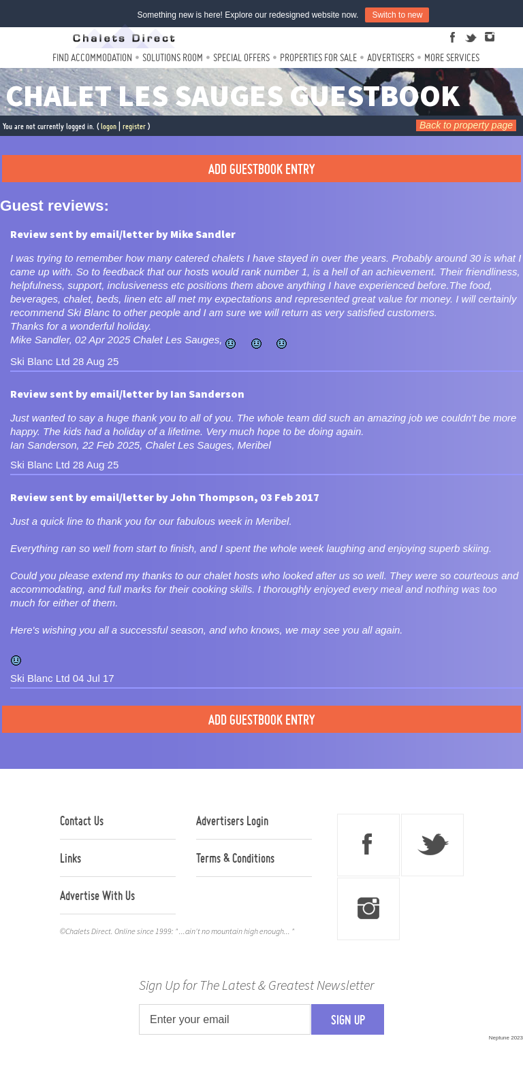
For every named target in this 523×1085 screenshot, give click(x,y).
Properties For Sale (318, 57)
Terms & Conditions (235, 857)
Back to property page (466, 125)
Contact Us (82, 820)
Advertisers (390, 57)
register (134, 126)
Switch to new (397, 15)
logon (108, 126)
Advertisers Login (232, 820)
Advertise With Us (97, 895)
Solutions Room (172, 57)
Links (70, 857)
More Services (451, 57)
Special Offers (241, 57)
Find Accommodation (92, 57)
